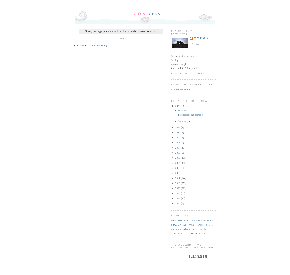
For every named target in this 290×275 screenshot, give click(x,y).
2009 (178, 188)
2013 (178, 167)
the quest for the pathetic (190, 114)
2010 (178, 183)
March (181, 110)
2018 (178, 142)
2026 (178, 105)
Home (121, 38)
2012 (178, 173)
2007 (178, 198)
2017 (178, 147)
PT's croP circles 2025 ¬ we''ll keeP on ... (192, 225)
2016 (178, 152)
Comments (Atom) (97, 45)
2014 (178, 162)
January (182, 121)
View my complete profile (188, 74)
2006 (178, 203)
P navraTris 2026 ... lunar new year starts (192, 220)
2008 (178, 193)
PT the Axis (201, 38)
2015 (178, 157)
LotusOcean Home (180, 89)
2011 (178, 178)
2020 (178, 132)
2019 (178, 137)
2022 (178, 127)
